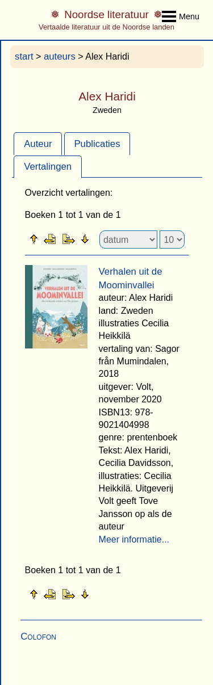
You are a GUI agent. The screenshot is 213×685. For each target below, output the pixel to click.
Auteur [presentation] (38, 143)
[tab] (38, 143)
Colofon (38, 636)
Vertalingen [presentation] (48, 166)
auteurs (60, 56)
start (24, 56)
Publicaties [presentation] (97, 143)
